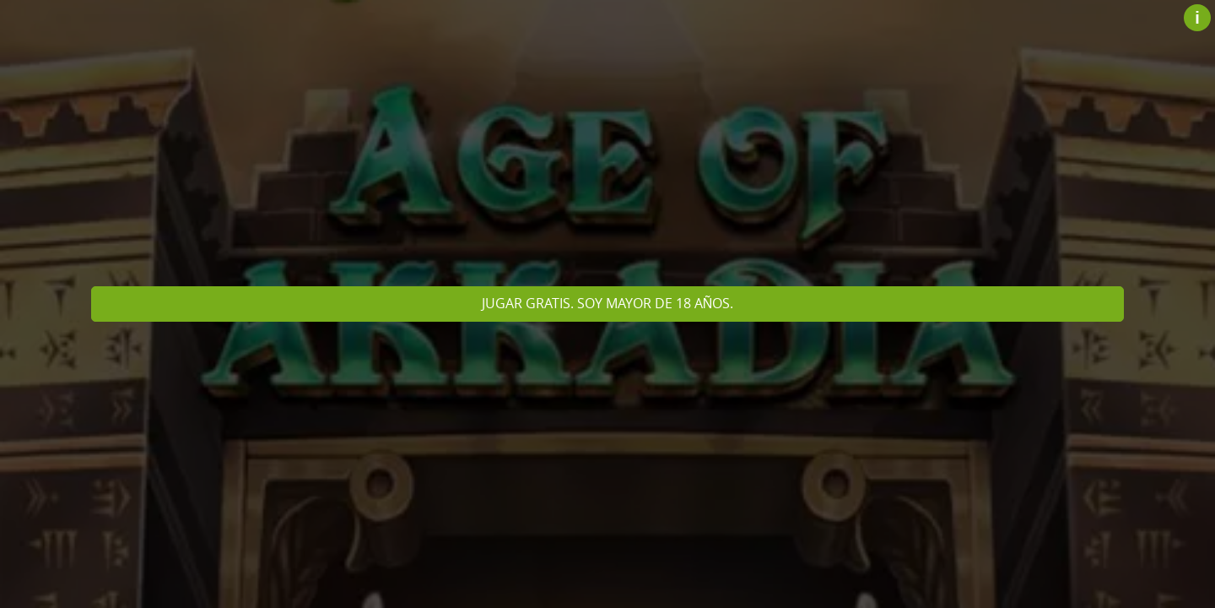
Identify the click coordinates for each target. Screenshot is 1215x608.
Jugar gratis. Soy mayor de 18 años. (608, 303)
